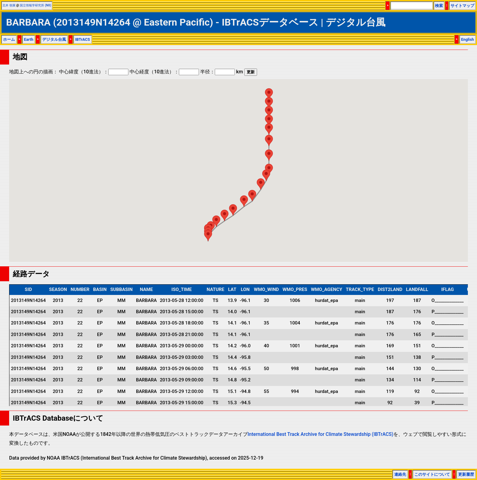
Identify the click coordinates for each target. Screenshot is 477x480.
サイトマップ (462, 5)
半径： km (221, 72)
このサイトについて (432, 474)
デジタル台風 (54, 39)
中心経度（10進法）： (164, 72)
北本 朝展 (9, 5)
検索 (439, 5)
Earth (28, 39)
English (467, 39)
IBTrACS (82, 39)
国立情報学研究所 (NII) (35, 5)
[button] (208, 235)
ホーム (9, 39)
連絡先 (400, 474)
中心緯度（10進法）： (93, 72)
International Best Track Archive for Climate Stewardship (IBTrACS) (320, 434)
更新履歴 (466, 474)
